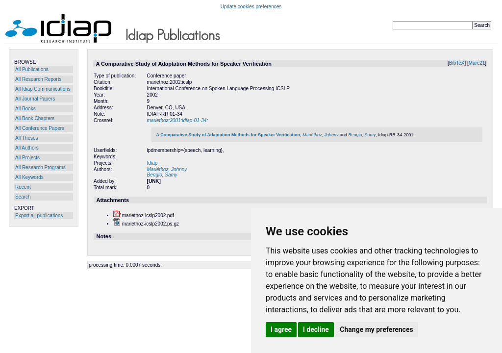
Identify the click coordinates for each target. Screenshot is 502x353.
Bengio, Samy (362, 134)
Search (23, 197)
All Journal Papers (35, 98)
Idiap (152, 163)
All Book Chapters (34, 118)
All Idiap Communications (43, 89)
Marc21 (477, 63)
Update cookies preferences (251, 6)
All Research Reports (38, 79)
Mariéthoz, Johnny (320, 134)
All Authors (27, 148)
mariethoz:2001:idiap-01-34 (177, 120)
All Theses (26, 138)
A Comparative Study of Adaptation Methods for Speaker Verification (228, 134)
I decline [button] (316, 329)
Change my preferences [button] (376, 329)
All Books (25, 108)
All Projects (27, 157)
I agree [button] (281, 329)
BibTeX (457, 63)
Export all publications (39, 215)
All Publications (32, 69)
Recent (23, 187)
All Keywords (29, 177)
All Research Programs (40, 167)
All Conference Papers (39, 128)
